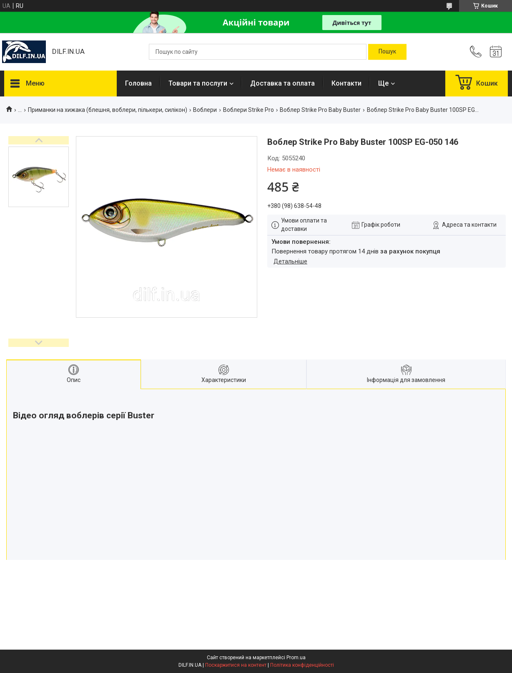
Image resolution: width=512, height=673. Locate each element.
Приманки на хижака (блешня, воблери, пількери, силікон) (107, 109)
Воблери (205, 109)
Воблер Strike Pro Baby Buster (320, 109)
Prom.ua (296, 657)
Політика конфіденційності (302, 665)
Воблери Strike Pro (248, 109)
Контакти (346, 83)
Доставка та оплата (282, 83)
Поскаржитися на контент (235, 665)
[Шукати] (387, 52)
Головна (138, 83)
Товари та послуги (197, 83)
